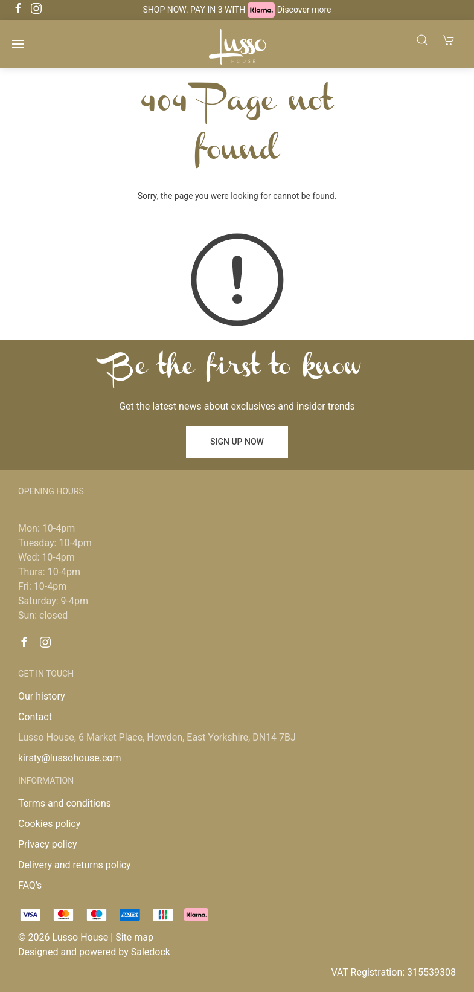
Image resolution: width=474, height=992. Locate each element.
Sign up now (237, 441)
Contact (35, 717)
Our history (41, 696)
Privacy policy (47, 844)
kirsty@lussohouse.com (69, 758)
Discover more (304, 9)
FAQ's (30, 885)
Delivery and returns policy (74, 865)
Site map (134, 937)
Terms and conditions (64, 803)
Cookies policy (49, 823)
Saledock (150, 952)
